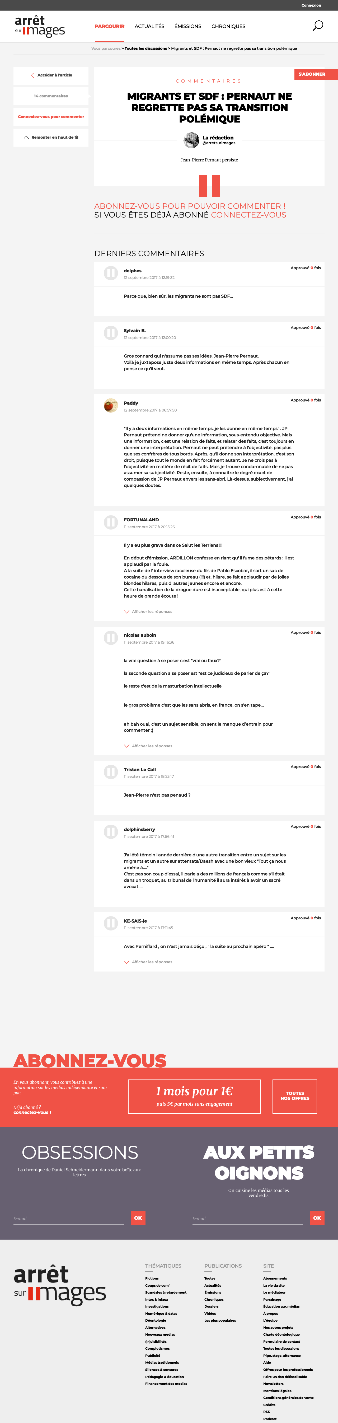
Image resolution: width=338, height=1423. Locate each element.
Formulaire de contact (281, 1342)
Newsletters (273, 1384)
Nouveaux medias (160, 1334)
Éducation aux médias (281, 1306)
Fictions (151, 1278)
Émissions (187, 26)
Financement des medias (166, 1384)
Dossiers (211, 1306)
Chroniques (228, 26)
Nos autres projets (278, 1328)
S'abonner (312, 74)
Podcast (269, 1419)
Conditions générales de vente (288, 1398)
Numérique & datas (161, 1314)
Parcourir (109, 26)
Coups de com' (157, 1286)
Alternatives (155, 1328)
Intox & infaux (156, 1300)
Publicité (152, 1356)
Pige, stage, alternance (282, 1356)
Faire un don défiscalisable (285, 1377)
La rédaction (218, 138)
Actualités (149, 26)
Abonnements (275, 1278)
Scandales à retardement (165, 1292)
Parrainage (272, 1300)
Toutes (209, 1278)
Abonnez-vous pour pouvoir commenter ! (189, 206)
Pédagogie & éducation (164, 1377)
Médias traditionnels (162, 1363)
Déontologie (155, 1320)
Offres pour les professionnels (288, 1370)
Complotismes (157, 1348)
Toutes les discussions (281, 1348)
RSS (266, 1412)
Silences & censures (161, 1370)
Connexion (311, 5)
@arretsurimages (219, 143)
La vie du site (274, 1286)
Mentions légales (277, 1391)
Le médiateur (274, 1292)
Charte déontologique (281, 1334)
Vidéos (210, 1314)
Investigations (156, 1306)
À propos (270, 1314)
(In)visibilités (155, 1342)
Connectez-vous (248, 214)
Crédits (269, 1405)
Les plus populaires (220, 1320)
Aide (267, 1363)
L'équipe (270, 1320)
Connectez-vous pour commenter (51, 117)
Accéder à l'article (51, 75)
